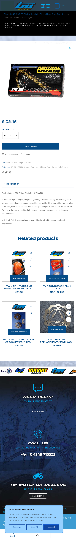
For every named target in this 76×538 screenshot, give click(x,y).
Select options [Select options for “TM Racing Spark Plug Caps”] (57, 278)
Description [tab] (12, 184)
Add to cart (31, 146)
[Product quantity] (10, 135)
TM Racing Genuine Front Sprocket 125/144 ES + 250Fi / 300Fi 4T (19, 342)
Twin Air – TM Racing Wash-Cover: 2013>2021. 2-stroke (19, 288)
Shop (6, 14)
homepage (10, 23)
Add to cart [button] (19, 278)
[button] (70, 48)
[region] (34, 519)
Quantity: (8, 129)
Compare (26, 154)
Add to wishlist (11, 154)
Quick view (30, 253)
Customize (17, 527)
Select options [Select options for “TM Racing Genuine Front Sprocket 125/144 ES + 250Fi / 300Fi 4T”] (19, 332)
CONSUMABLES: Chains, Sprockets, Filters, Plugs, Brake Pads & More (39, 14)
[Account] (37, 534)
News (64, 509)
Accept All (51, 527)
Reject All (34, 527)
